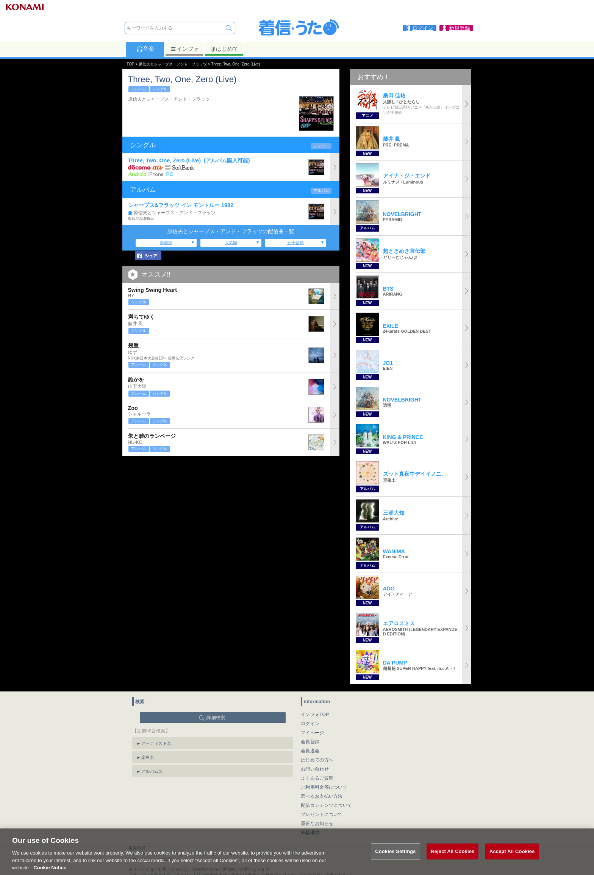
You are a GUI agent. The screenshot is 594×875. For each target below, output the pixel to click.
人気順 (231, 242)
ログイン (310, 723)
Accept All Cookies (512, 858)
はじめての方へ (317, 760)
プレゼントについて (322, 814)
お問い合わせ (315, 769)
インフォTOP (315, 714)
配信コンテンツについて (326, 805)
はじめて (224, 48)
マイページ (312, 732)
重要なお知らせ (317, 823)
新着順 (166, 242)
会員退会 (310, 751)
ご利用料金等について (324, 787)
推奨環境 (310, 832)
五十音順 (295, 242)
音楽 (145, 48)
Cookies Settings (395, 858)
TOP (130, 64)
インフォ (184, 48)
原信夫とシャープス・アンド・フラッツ (173, 64)
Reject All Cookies (452, 858)
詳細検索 (215, 717)
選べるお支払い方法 (322, 796)
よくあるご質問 (317, 778)
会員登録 (310, 741)
